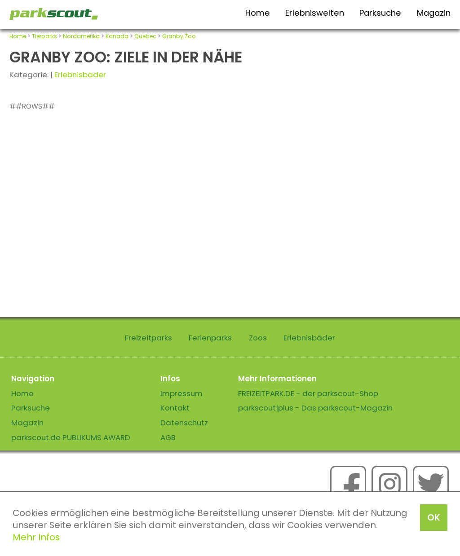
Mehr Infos (36, 537)
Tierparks (44, 36)
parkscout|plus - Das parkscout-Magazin (315, 407)
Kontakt (175, 407)
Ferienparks (210, 337)
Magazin (434, 12)
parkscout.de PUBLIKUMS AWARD (70, 437)
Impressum (181, 393)
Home (257, 12)
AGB (168, 437)
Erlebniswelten (314, 12)
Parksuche (380, 12)
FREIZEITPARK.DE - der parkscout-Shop (308, 393)
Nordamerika (81, 36)
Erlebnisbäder (80, 74)
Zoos (258, 337)
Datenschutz (184, 422)
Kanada (117, 36)
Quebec (145, 36)
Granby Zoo (179, 36)
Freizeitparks (148, 337)
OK (433, 517)
